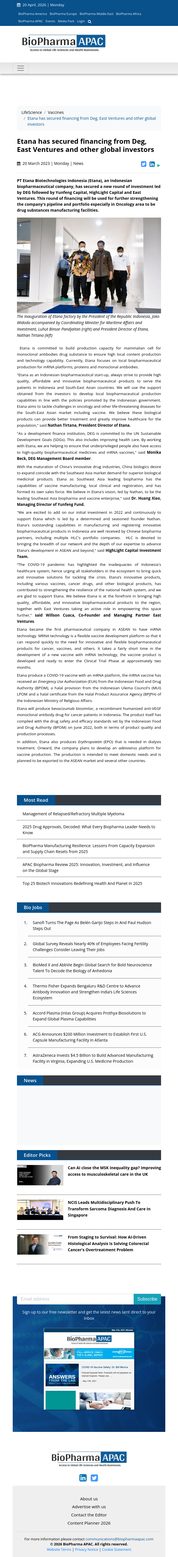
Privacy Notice (86, 1549)
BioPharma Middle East (96, 14)
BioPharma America (32, 14)
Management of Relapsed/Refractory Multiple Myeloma (73, 826)
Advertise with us (89, 1506)
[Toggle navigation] (21, 68)
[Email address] (75, 1299)
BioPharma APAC (30, 21)
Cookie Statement (116, 1549)
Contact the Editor (89, 1515)
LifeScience (31, 112)
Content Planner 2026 (89, 1523)
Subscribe (147, 1299)
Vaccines (56, 112)
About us (89, 1498)
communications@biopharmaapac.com (120, 1539)
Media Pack (66, 21)
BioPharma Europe (63, 14)
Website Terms (59, 1549)
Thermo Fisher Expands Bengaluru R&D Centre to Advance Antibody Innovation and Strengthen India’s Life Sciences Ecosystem (86, 991)
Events (50, 21)
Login (81, 21)
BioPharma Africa (128, 14)
